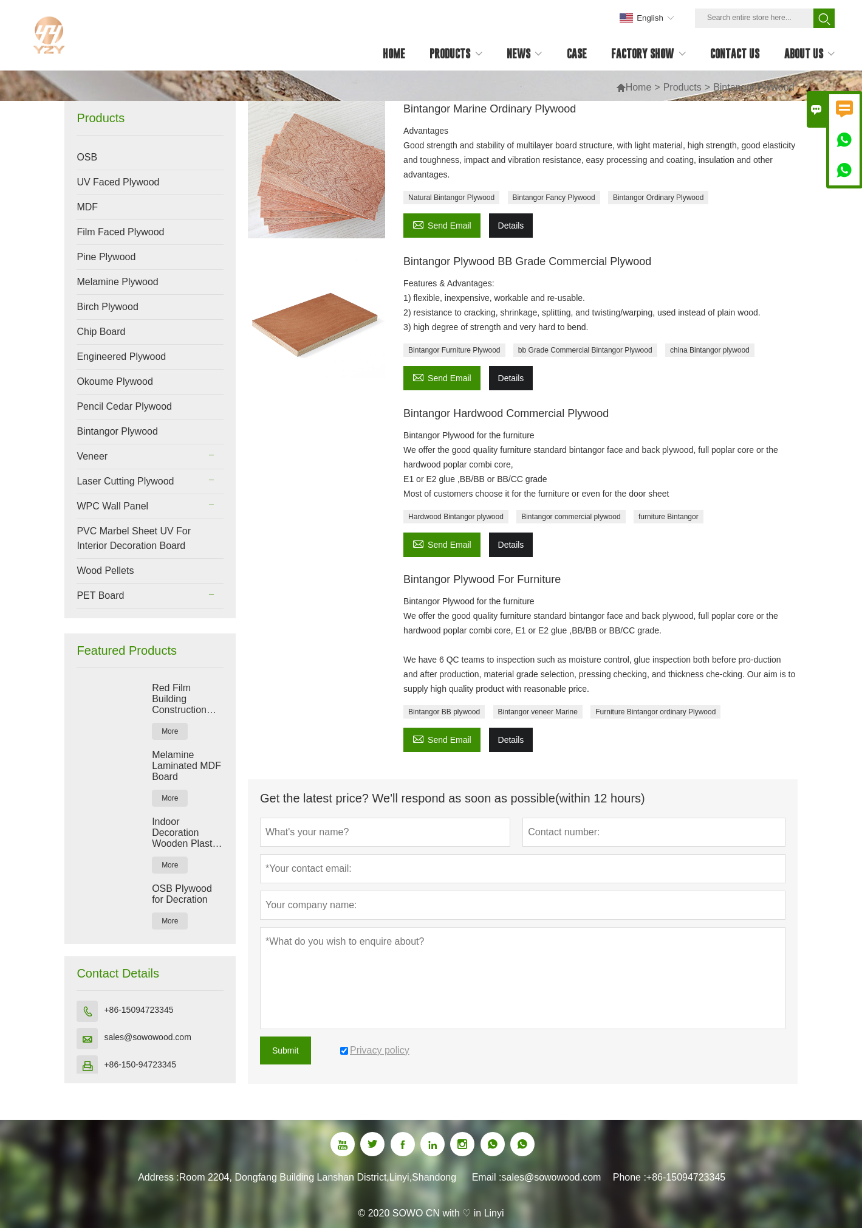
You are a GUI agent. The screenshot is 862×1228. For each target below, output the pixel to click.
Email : (487, 1177)
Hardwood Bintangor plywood (456, 516)
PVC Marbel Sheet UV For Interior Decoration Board (134, 538)
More (170, 731)
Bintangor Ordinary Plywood (658, 197)
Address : (158, 1177)
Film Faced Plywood (120, 232)
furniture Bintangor (668, 516)
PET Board (100, 595)
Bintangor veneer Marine (538, 712)
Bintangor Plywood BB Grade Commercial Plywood (527, 261)
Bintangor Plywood (117, 431)
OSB (87, 157)
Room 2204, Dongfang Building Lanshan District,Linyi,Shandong (317, 1177)
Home (634, 87)
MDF (87, 207)
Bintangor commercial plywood (570, 516)
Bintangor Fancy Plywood (554, 197)
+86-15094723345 (138, 1010)
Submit (285, 1050)
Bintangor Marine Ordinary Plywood (489, 109)
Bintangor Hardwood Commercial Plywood (506, 413)
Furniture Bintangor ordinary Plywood (655, 712)
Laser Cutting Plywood (125, 481)
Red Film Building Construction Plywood (179, 699)
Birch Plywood (107, 307)
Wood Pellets (105, 570)
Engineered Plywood (121, 356)
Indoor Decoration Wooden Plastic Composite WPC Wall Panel (188, 832)
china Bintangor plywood (710, 350)
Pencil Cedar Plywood (124, 406)
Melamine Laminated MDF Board (186, 766)
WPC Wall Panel (112, 506)
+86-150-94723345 (140, 1064)
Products (682, 87)
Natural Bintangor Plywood (451, 197)
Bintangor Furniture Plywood (454, 350)
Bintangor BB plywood (444, 712)
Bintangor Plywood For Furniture (482, 579)
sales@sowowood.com (147, 1037)
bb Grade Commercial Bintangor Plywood (585, 350)
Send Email (441, 224)
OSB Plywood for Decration (182, 894)
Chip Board (101, 331)
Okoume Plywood (114, 381)
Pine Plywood (106, 257)
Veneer (92, 456)
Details (511, 225)
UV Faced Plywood (118, 182)
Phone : (629, 1177)
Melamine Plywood (117, 282)
